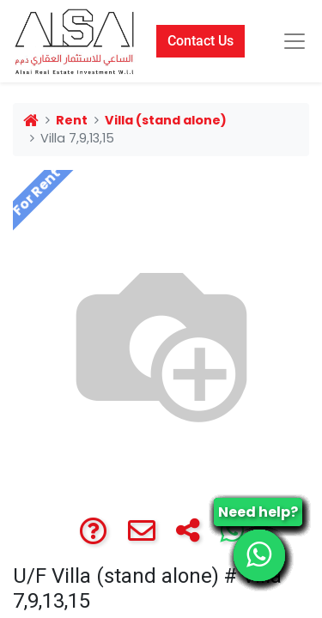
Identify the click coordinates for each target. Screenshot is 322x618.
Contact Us (200, 41)
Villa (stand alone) (166, 120)
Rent (72, 120)
